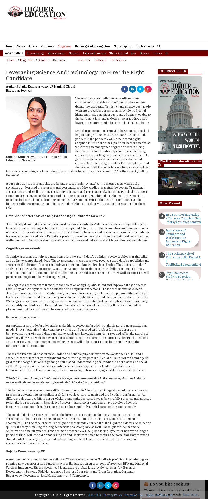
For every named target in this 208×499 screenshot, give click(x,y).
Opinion (48, 46)
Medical (74, 53)
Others (157, 53)
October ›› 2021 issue (52, 60)
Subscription (123, 46)
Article (33, 46)
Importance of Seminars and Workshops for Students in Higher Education (179, 238)
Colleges (101, 60)
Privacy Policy (112, 495)
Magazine (65, 46)
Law (133, 53)
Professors (118, 60)
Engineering (35, 53)
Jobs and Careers (94, 53)
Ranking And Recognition (93, 46)
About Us (94, 495)
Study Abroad (118, 53)
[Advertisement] (136, 21)
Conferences (144, 46)
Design (144, 53)
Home (9, 46)
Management (56, 53)
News (21, 46)
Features (84, 60)
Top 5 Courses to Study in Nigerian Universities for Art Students (179, 278)
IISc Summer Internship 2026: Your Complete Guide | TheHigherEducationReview (185, 218)
